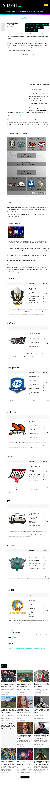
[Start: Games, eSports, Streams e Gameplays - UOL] (10, 6)
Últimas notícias (43, 11)
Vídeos (29, 11)
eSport (25, 17)
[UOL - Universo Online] (20, 7)
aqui (14, 637)
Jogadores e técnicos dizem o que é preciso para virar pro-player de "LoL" (27, 648)
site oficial (23, 112)
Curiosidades (22, 11)
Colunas (34, 11)
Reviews (4, 11)
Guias (15, 11)
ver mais (25, 777)
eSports (10, 11)
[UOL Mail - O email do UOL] (40, 5)
